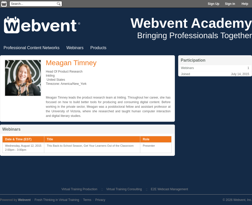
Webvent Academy (191, 23)
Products (98, 48)
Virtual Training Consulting (124, 189)
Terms (87, 200)
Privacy (100, 200)
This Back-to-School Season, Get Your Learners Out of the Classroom (90, 145)
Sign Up (213, 4)
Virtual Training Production (79, 189)
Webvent (24, 200)
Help (245, 4)
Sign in (230, 4)
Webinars (74, 48)
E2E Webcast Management (169, 189)
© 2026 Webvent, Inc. (237, 200)
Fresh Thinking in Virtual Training (57, 200)
